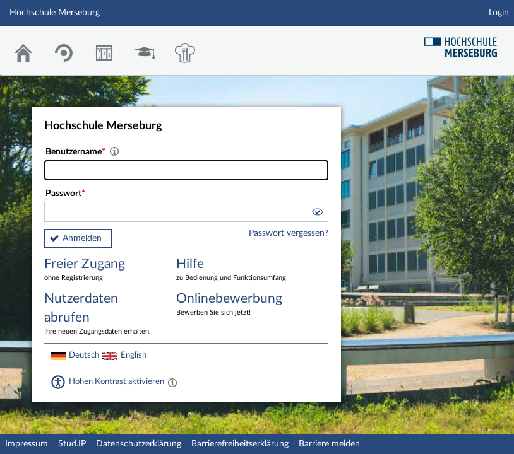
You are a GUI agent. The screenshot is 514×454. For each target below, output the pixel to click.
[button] (317, 214)
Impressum (26, 443)
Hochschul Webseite (465, 42)
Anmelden (82, 238)
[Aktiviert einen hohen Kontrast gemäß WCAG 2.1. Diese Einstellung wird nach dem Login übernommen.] (172, 382)
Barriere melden (329, 443)
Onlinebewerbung (233, 305)
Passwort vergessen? (288, 233)
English (133, 355)
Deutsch (84, 355)
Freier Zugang (101, 270)
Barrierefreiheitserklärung (240, 443)
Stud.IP (72, 443)
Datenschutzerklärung (138, 443)
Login (499, 12)
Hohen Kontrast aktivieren (116, 381)
